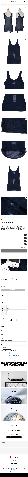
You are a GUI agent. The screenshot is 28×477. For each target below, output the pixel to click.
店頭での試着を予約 (5, 347)
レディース (2, 340)
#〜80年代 (3, 362)
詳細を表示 (23, 247)
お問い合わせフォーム (14, 437)
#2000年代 (24, 362)
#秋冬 (7, 362)
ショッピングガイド (9, 350)
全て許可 (14, 250)
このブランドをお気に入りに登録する (7, 277)
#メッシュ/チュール (21, 365)
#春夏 (1, 344)
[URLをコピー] (10, 355)
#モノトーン (14, 365)
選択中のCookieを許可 (14, 253)
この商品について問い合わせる (7, 349)
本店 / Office (14, 460)
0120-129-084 (14, 430)
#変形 (10, 365)
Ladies (3, 286)
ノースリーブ (10, 340)
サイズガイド (25, 315)
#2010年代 (5, 365)
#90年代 (11, 362)
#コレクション (16, 362)
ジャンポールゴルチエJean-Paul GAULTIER (9, 279)
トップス (6, 340)
